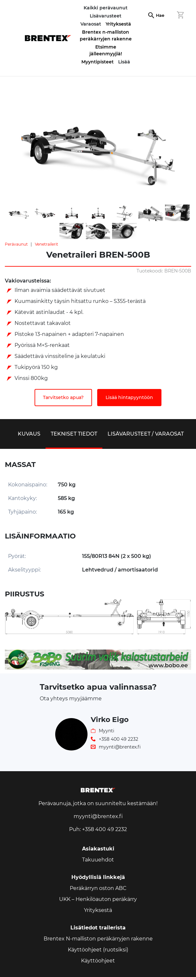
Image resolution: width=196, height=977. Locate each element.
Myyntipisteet (97, 62)
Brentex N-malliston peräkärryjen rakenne (98, 939)
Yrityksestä (118, 24)
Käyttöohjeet (98, 961)
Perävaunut (16, 244)
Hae (160, 15)
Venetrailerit (46, 244)
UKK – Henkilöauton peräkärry (98, 899)
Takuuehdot (98, 860)
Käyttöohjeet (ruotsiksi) (98, 950)
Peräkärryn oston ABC (98, 888)
